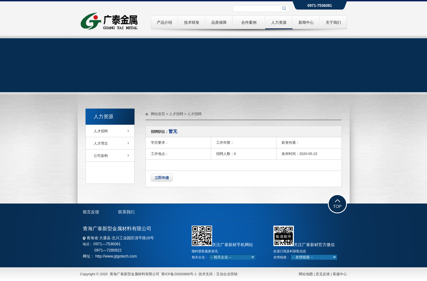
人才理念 (101, 143)
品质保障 (219, 22)
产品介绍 (164, 22)
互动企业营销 (226, 274)
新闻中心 (306, 22)
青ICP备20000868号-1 (179, 274)
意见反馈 (323, 274)
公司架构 (101, 156)
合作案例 (249, 22)
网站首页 (158, 114)
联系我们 (126, 212)
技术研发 (191, 22)
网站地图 (306, 274)
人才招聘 (101, 131)
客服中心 (339, 274)
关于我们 (333, 22)
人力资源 (278, 22)
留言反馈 (91, 212)
